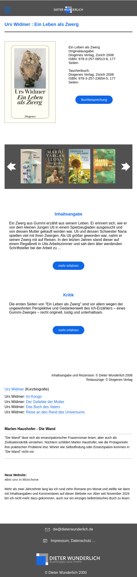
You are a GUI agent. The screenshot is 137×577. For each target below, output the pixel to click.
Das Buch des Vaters (43, 407)
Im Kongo (33, 396)
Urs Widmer (14, 389)
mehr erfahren (68, 266)
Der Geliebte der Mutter (45, 402)
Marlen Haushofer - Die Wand (30, 429)
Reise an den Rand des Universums (55, 412)
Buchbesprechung (94, 100)
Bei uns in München (21, 479)
